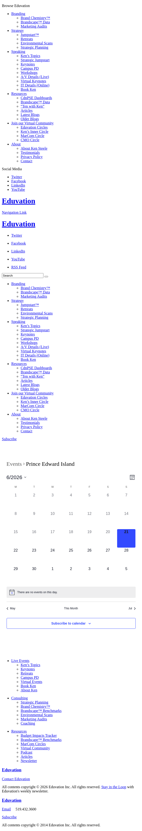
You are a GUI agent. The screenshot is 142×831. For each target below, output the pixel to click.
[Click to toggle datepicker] (16, 477)
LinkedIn (18, 185)
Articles (27, 110)
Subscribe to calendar (68, 623)
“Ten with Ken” (32, 106)
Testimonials (30, 153)
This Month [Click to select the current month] (71, 608)
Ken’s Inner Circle (34, 132)
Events (14, 464)
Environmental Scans (37, 43)
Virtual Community (35, 748)
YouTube (18, 189)
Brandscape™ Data (35, 22)
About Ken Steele (34, 148)
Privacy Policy (32, 157)
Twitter (16, 177)
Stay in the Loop (113, 787)
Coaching (28, 723)
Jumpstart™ (30, 35)
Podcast (26, 752)
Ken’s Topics (30, 56)
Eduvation (18, 201)
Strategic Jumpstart (35, 60)
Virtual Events (31, 682)
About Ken (29, 690)
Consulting (19, 698)
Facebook (18, 181)
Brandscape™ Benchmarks (41, 711)
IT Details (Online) (35, 85)
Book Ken (28, 89)
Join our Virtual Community (32, 123)
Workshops (29, 73)
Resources (19, 94)
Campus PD (30, 68)
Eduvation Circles (34, 127)
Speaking (18, 52)
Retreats (27, 39)
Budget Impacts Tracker (39, 735)
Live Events (20, 661)
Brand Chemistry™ (35, 18)
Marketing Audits (34, 26)
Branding (18, 14)
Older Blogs (30, 119)
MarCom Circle (32, 136)
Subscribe (9, 439)
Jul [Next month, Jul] (131, 608)
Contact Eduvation (16, 779)
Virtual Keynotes (33, 81)
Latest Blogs (30, 115)
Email (6, 809)
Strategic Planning (34, 47)
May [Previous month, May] (11, 608)
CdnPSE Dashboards (36, 98)
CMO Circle (30, 140)
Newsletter (29, 761)
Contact (26, 161)
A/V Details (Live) (35, 77)
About (16, 144)
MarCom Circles (33, 744)
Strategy (17, 31)
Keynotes (28, 64)
